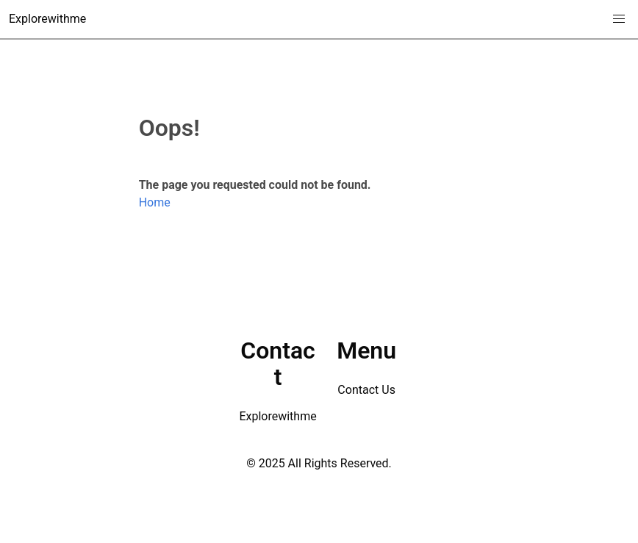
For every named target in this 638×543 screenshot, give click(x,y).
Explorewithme (47, 19)
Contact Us (366, 390)
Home (155, 202)
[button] (619, 19)
